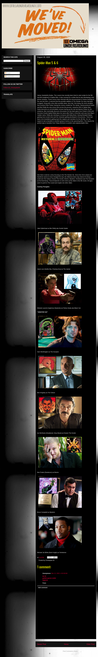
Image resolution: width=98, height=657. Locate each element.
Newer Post (41, 644)
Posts (7, 73)
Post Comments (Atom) (70, 651)
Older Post (90, 644)
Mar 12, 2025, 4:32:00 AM (59, 573)
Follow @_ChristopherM (11, 88)
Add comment (42, 587)
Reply (44, 583)
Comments (9, 76)
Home (66, 644)
